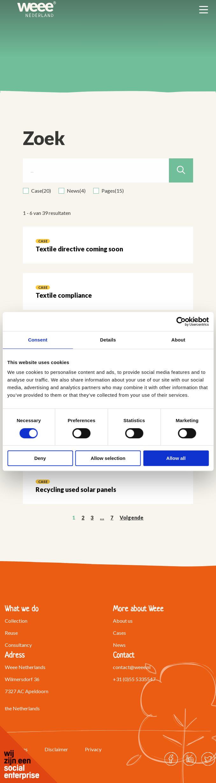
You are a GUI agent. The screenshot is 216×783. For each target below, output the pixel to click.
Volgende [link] (131, 517)
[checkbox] (37, 191)
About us (123, 621)
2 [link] (82, 517)
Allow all (176, 458)
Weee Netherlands (36, 9)
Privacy (93, 749)
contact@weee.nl (131, 667)
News (119, 645)
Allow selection (108, 458)
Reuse (11, 633)
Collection (16, 621)
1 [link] (73, 517)
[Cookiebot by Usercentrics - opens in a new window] (181, 321)
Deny (40, 458)
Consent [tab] (37, 339)
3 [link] (92, 517)
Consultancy (18, 645)
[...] (108, 170)
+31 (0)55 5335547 (134, 679)
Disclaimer (56, 749)
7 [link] (111, 517)
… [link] (102, 517)
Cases (119, 633)
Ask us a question (144, 698)
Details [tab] (108, 339)
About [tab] (178, 339)
